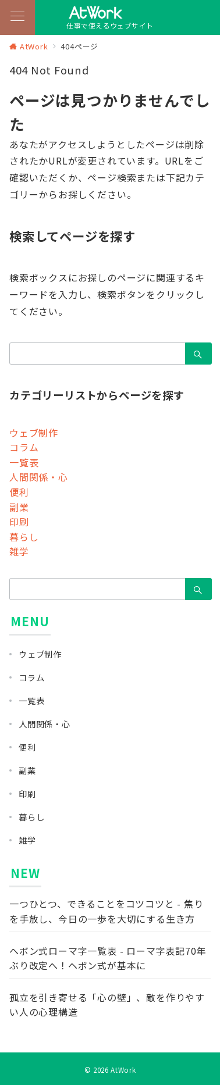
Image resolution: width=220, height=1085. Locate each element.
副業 (19, 507)
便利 (19, 492)
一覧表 (23, 462)
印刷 (19, 522)
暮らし (23, 537)
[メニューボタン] (17, 17)
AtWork (123, 1070)
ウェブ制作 (33, 433)
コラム (23, 447)
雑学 (19, 551)
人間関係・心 (38, 477)
